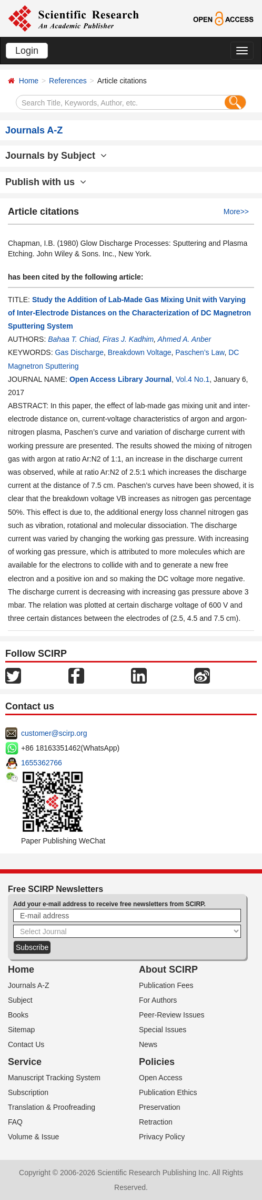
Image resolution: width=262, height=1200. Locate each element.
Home (28, 80)
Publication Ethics (168, 1092)
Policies (157, 1062)
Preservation (159, 1107)
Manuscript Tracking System (54, 1077)
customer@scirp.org (54, 733)
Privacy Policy (162, 1136)
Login (26, 50)
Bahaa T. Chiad (73, 339)
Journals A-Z (28, 985)
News (148, 1044)
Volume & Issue (33, 1136)
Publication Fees (166, 985)
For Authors (158, 1000)
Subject (20, 1000)
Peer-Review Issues (172, 1015)
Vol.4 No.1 (193, 379)
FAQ (15, 1122)
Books (18, 1015)
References (68, 80)
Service (25, 1062)
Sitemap (21, 1029)
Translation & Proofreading (51, 1107)
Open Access (161, 1077)
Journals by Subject (56, 155)
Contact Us (26, 1044)
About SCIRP (168, 969)
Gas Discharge (79, 352)
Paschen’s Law (199, 352)
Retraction (156, 1122)
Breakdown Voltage (140, 352)
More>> (236, 211)
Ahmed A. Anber (184, 339)
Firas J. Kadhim (128, 339)
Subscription (28, 1092)
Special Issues (162, 1029)
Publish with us (45, 182)
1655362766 (41, 763)
